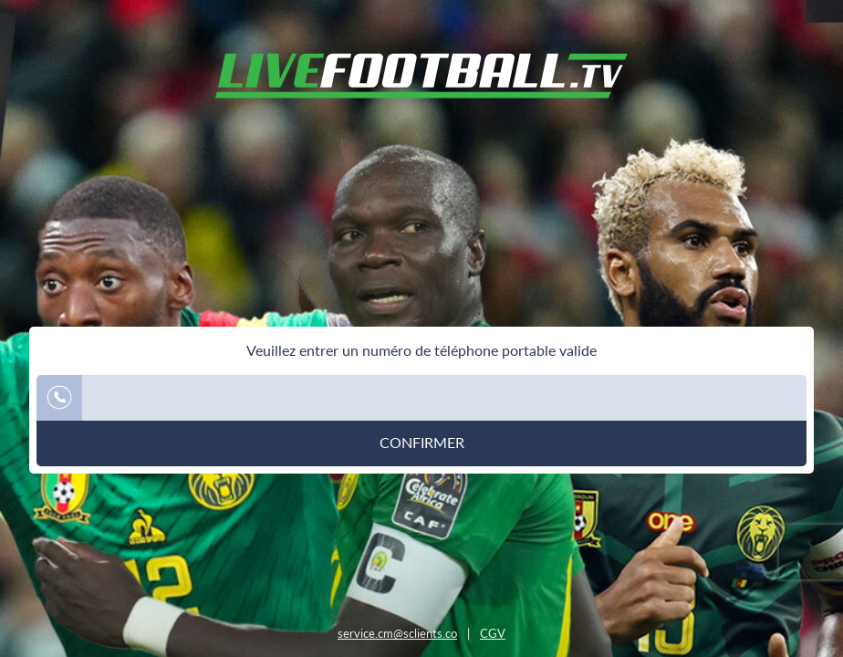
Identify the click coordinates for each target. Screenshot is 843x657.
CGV (492, 633)
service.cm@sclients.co (397, 633)
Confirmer (422, 442)
